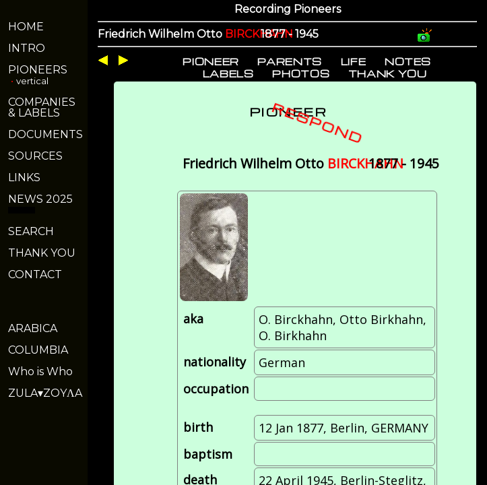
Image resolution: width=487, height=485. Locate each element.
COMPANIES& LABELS (41, 107)
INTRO (26, 48)
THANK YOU (41, 253)
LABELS (228, 73)
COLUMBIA (38, 350)
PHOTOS (300, 73)
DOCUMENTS (45, 134)
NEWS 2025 (40, 199)
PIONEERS (37, 69)
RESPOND (317, 122)
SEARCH (31, 231)
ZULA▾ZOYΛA (45, 393)
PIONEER (211, 61)
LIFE (353, 61)
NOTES (408, 61)
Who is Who (40, 371)
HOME (26, 26)
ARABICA (32, 328)
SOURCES (35, 156)
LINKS (24, 177)
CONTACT (35, 274)
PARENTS (289, 61)
